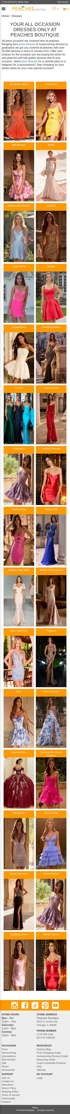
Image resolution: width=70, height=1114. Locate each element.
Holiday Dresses (51, 448)
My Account (63, 2)
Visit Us (6, 1078)
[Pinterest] (45, 1005)
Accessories (8, 1069)
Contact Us (8, 1081)
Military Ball (51, 509)
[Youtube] (55, 1005)
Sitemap (41, 1069)
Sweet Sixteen (51, 873)
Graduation (19, 448)
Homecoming (19, 509)
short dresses (29, 61)
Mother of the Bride (19, 570)
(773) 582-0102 (45, 1034)
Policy (35, 1107)
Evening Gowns (51, 327)
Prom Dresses (51, 691)
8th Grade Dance (18, 84)
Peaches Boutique (26, 1110)
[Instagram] (14, 1005)
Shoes (5, 1066)
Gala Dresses (51, 387)
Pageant (51, 630)
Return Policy (9, 1088)
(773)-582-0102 (9, 2)
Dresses (17, 16)
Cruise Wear (19, 266)
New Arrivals (8, 1059)
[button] (3, 9)
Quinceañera (19, 752)
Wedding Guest (18, 934)
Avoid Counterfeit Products (51, 1063)
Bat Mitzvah (18, 145)
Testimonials (8, 1098)
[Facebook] (24, 1005)
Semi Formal (51, 813)
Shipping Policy (10, 1091)
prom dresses (27, 44)
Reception (18, 813)
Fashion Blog (44, 1049)
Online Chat (23, 2)
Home (5, 16)
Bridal (51, 145)
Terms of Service (11, 1095)
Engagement (19, 327)
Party (19, 691)
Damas (51, 266)
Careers (6, 1101)
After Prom (51, 84)
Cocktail (51, 205)
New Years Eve (18, 630)
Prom (4, 1049)
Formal (19, 387)
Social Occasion (19, 873)
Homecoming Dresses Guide (52, 1056)
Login (40, 1078)
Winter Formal (51, 934)
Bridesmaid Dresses (19, 205)
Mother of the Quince (51, 570)
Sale (4, 1063)
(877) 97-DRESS (46, 1037)
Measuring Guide (46, 1059)
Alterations (7, 1084)
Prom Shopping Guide (49, 1052)
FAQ (39, 1066)
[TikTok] (35, 1005)
